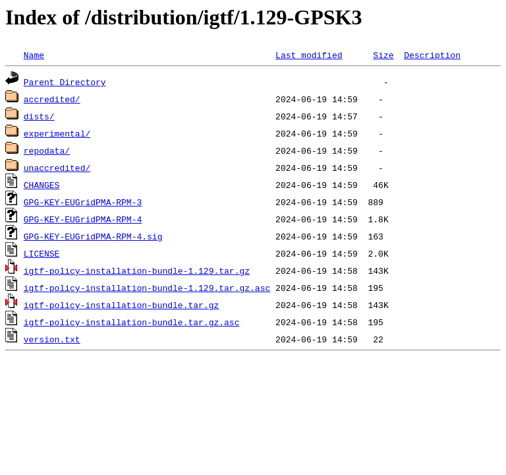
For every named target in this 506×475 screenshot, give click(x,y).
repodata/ (47, 150)
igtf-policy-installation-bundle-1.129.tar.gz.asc (147, 288)
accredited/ (52, 99)
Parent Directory (65, 82)
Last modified (308, 55)
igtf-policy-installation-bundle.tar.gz (121, 305)
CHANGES (42, 185)
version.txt (52, 339)
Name (34, 55)
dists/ (39, 116)
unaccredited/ (57, 168)
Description (432, 55)
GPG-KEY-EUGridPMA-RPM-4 (83, 219)
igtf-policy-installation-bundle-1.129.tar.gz (137, 270)
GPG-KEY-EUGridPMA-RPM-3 (83, 202)
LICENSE (42, 253)
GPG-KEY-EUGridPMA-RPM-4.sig (93, 236)
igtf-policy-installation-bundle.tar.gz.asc (132, 322)
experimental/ (57, 133)
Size (383, 55)
